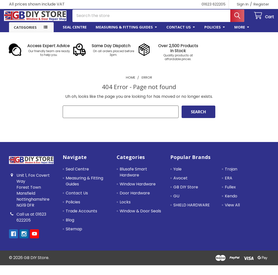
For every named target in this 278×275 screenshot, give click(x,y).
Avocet (180, 182)
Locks (125, 206)
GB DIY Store (185, 191)
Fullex (230, 191)
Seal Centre (75, 30)
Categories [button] (25, 30)
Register (261, 4)
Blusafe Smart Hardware (133, 176)
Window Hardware (138, 188)
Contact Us (180, 30)
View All (232, 209)
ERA (228, 182)
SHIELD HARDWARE (191, 209)
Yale (177, 173)
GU (176, 200)
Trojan (231, 173)
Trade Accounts (81, 215)
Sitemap (74, 233)
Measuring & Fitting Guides (126, 30)
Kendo (231, 200)
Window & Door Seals (140, 215)
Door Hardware (135, 197)
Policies (214, 30)
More (242, 30)
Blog (70, 224)
